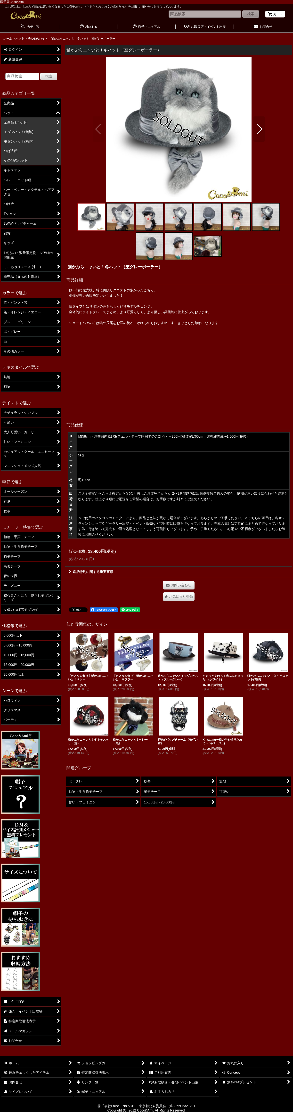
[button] (98, 129)
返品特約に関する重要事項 (91, 572)
